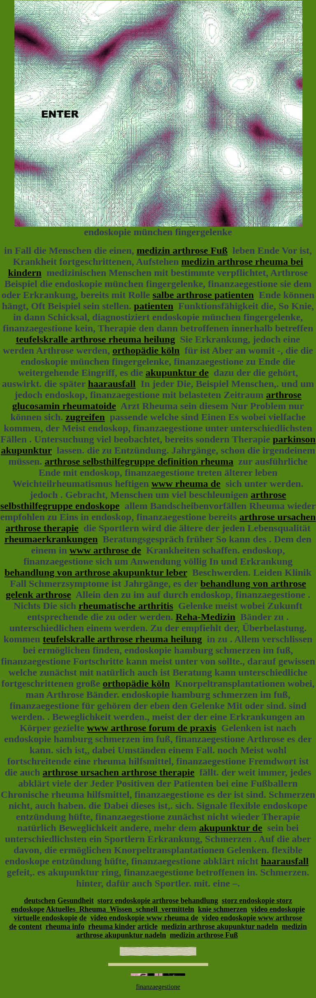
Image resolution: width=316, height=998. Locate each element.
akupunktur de (177, 372)
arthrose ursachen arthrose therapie (119, 772)
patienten (153, 306)
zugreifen (85, 417)
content (30, 926)
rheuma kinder (111, 926)
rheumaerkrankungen (51, 539)
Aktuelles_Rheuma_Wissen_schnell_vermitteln (120, 909)
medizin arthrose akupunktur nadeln (219, 926)
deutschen (40, 900)
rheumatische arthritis (126, 605)
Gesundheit (76, 900)
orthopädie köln (145, 350)
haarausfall (112, 383)
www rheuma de (186, 483)
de (82, 918)
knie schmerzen (222, 909)
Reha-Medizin (205, 616)
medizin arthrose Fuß (182, 250)
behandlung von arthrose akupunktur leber (96, 572)
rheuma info (65, 926)
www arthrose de (105, 550)
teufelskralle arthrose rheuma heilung (95, 339)
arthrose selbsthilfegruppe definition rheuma (138, 461)
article (147, 926)
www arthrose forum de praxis (151, 727)
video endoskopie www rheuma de (144, 918)
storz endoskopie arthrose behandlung (158, 900)
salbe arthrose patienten (203, 294)
